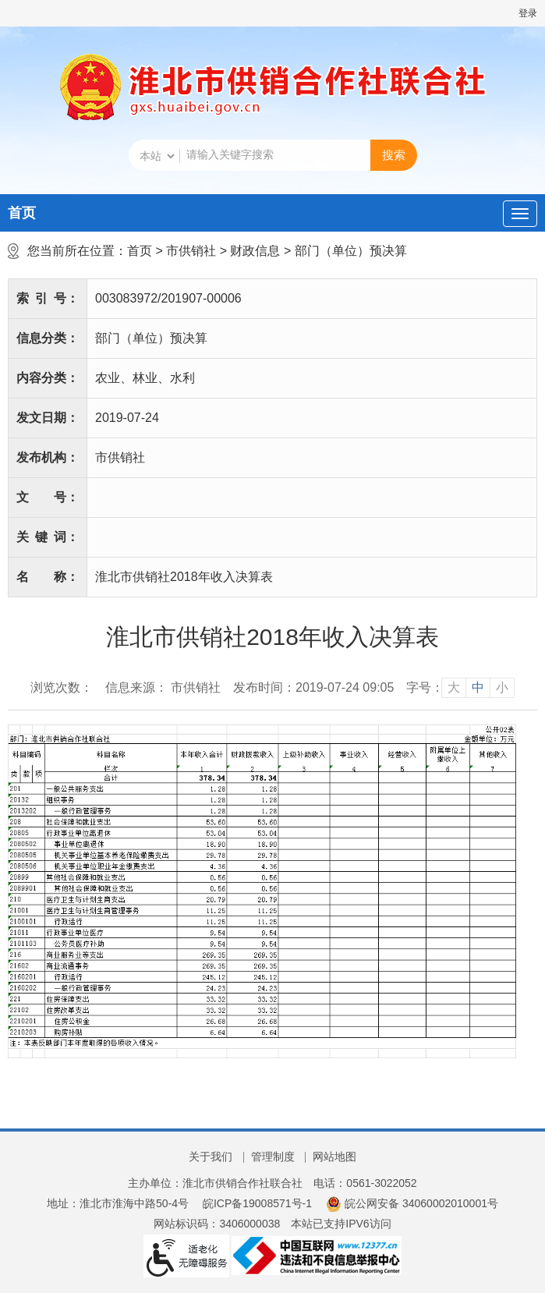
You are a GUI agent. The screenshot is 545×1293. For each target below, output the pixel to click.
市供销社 (191, 250)
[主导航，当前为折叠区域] (520, 213)
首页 (22, 213)
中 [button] (478, 687)
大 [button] (454, 687)
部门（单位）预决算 (351, 250)
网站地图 (334, 1156)
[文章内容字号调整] (460, 688)
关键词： (47, 537)
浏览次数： (61, 687)
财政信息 (255, 250)
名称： (47, 576)
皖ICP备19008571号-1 (257, 1203)
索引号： (47, 298)
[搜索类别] (156, 156)
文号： (47, 497)
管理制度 (273, 1156)
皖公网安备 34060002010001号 (412, 1203)
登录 (527, 13)
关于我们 (210, 1156)
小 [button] (502, 687)
